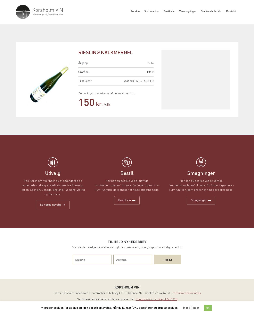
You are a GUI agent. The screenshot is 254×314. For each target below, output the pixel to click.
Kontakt (231, 11)
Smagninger (201, 200)
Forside (135, 11)
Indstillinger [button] (191, 308)
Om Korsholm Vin (211, 11)
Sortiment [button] (150, 11)
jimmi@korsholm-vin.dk (186, 293)
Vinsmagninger (187, 11)
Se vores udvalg (52, 204)
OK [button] (207, 307)
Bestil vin (169, 11)
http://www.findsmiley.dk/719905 (156, 299)
